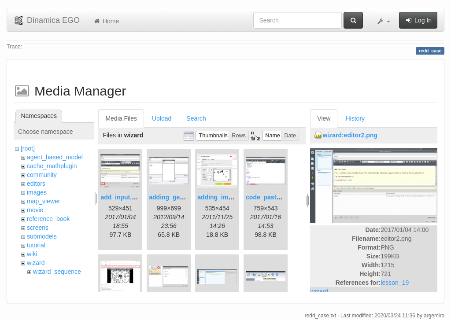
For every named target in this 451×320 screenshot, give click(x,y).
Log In (418, 20)
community (42, 174)
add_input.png (121, 197)
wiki (32, 253)
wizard (35, 262)
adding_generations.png (185, 197)
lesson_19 (395, 282)
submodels (42, 236)
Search (196, 118)
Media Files (121, 118)
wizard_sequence (57, 271)
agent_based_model (55, 157)
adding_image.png (224, 197)
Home (106, 21)
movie (35, 209)
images (37, 192)
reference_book (48, 218)
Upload (161, 118)
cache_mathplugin (52, 165)
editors (36, 183)
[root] (28, 148)
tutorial (36, 245)
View (323, 118)
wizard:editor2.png (349, 135)
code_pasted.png (271, 197)
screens (37, 227)
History (355, 118)
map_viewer (43, 201)
